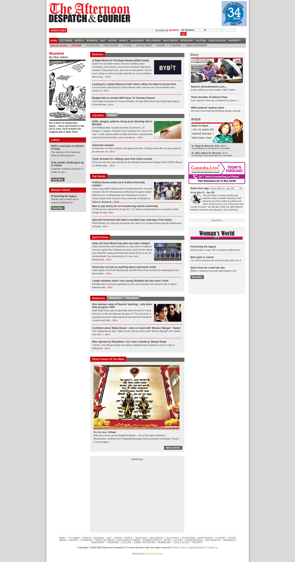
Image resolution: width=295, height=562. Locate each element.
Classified (175, 45)
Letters (178, 540)
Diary (195, 54)
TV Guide (127, 45)
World (123, 40)
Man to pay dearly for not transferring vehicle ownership (125, 206)
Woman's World (152, 540)
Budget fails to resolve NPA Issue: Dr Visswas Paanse (123, 98)
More (108, 76)
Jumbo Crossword (196, 45)
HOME (53, 40)
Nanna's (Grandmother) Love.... (209, 86)
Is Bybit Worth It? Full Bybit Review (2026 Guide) (120, 60)
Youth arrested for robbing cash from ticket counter (122, 158)
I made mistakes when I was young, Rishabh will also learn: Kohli (130, 280)
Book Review (110, 45)
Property (234, 40)
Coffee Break (144, 45)
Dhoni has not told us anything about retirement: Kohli (124, 267)
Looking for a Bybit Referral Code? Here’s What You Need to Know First (134, 84)
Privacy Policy (179, 547)
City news (65, 40)
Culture (200, 40)
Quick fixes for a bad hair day (208, 267)
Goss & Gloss (217, 40)
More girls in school (202, 257)
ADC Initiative (213, 540)
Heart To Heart (200, 125)
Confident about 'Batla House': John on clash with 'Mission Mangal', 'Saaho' (136, 328)
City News (98, 115)
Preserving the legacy (64, 196)
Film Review (93, 45)
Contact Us (212, 547)
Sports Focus (100, 237)
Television (137, 40)
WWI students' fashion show (207, 107)
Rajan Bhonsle (194, 540)
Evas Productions (154, 553)
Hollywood (170, 40)
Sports (79, 40)
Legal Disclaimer (196, 547)
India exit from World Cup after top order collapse (121, 243)
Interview (186, 40)
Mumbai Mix (164, 542)
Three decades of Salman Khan (209, 97)
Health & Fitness (105, 540)
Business (92, 40)
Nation (112, 40)
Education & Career (129, 540)
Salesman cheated (103, 145)
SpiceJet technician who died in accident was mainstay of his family (132, 219)
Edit (103, 40)
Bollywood (153, 40)
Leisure (160, 45)
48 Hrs (167, 540)
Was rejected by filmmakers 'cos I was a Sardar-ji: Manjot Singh (129, 341)
